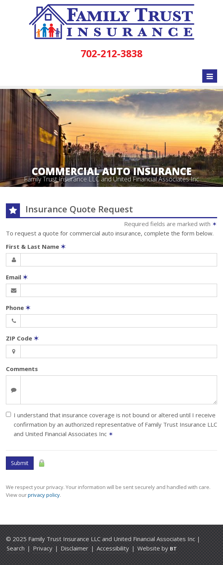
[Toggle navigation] (209, 76)
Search (16, 548)
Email (17, 277)
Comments (22, 369)
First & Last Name (36, 246)
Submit (20, 463)
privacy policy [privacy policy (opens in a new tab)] (44, 494)
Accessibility (113, 548)
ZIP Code (22, 338)
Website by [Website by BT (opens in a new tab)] (157, 548)
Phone (18, 307)
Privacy (42, 548)
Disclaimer (74, 548)
